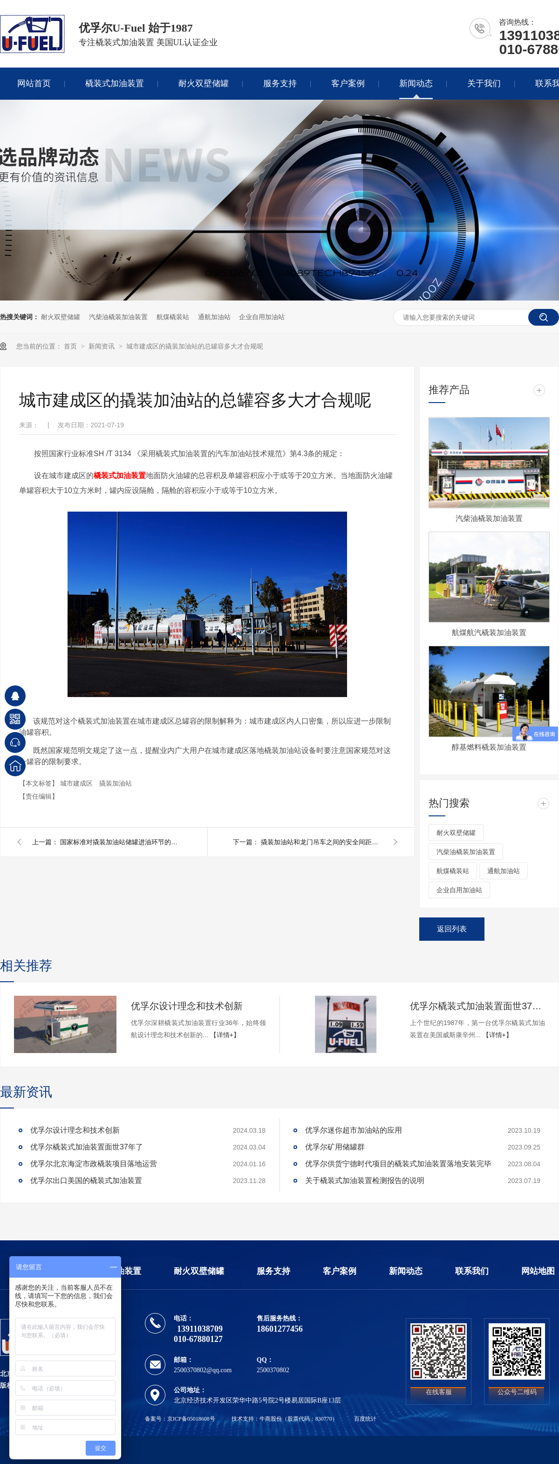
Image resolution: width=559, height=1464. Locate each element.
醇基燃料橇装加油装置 (489, 747)
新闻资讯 (102, 346)
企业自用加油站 (262, 317)
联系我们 (472, 1271)
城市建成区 (77, 783)
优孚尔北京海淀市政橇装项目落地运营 (93, 1164)
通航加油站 (214, 317)
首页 (71, 346)
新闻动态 (416, 83)
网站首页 (34, 83)
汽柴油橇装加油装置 (118, 317)
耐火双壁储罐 (203, 83)
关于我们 (484, 83)
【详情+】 (225, 1035)
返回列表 (452, 929)
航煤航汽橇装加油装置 (489, 632)
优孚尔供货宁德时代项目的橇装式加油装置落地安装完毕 (398, 1164)
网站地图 (538, 1271)
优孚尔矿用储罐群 (335, 1147)
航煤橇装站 (173, 317)
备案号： (156, 1419)
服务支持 (280, 83)
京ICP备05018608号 (191, 1419)
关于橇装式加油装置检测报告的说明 (364, 1180)
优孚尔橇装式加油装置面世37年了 (477, 1006)
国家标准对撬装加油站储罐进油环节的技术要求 (120, 842)
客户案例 (348, 83)
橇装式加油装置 (114, 83)
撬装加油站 (115, 783)
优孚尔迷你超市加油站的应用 (353, 1130)
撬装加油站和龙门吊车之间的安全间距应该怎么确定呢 (321, 842)
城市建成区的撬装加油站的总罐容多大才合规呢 (194, 346)
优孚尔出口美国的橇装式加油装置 (86, 1180)
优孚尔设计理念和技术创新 (187, 1006)
